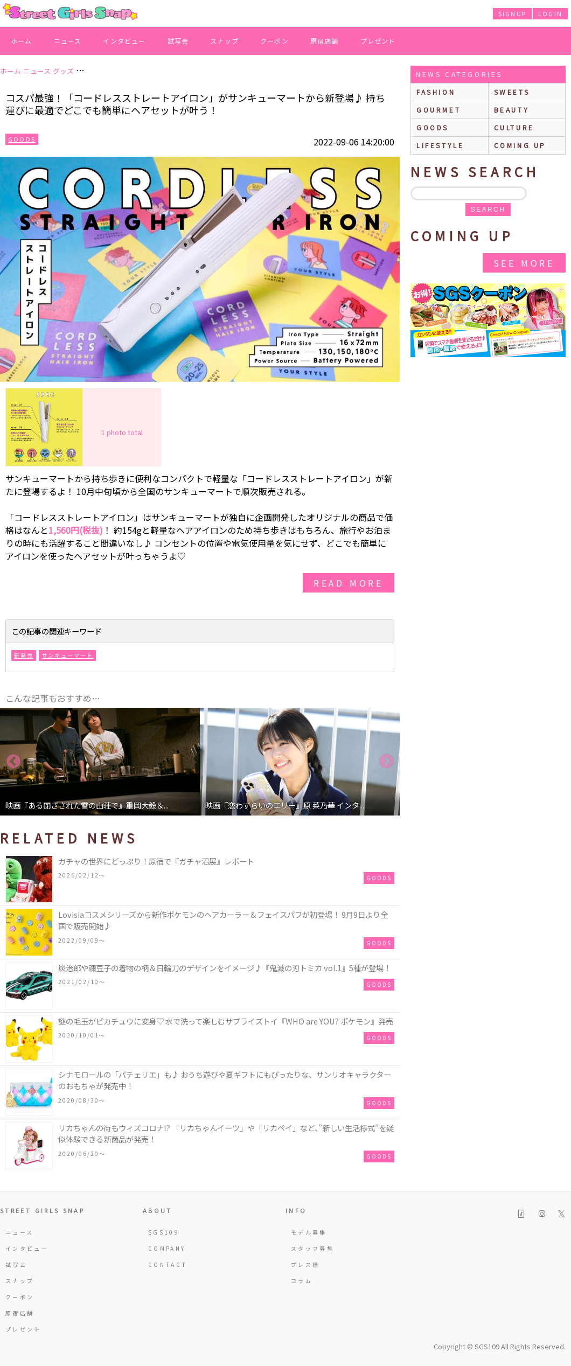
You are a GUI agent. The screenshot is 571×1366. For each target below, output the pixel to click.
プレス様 (305, 1264)
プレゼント (378, 40)
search (488, 209)
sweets (512, 91)
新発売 (23, 655)
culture (514, 127)
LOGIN (550, 13)
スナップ (224, 40)
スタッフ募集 (312, 1248)
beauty (512, 109)
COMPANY (167, 1248)
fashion (435, 91)
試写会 (178, 40)
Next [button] (386, 762)
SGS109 (163, 1232)
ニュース (68, 40)
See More (524, 262)
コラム (301, 1281)
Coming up (520, 145)
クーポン (274, 40)
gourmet (438, 109)
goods (432, 127)
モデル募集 (309, 1232)
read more (349, 582)
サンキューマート (67, 655)
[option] (100, 762)
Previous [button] (13, 762)
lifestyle (440, 145)
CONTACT (167, 1264)
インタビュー (124, 40)
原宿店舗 (324, 40)
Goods (22, 139)
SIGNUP (512, 13)
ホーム (21, 40)
